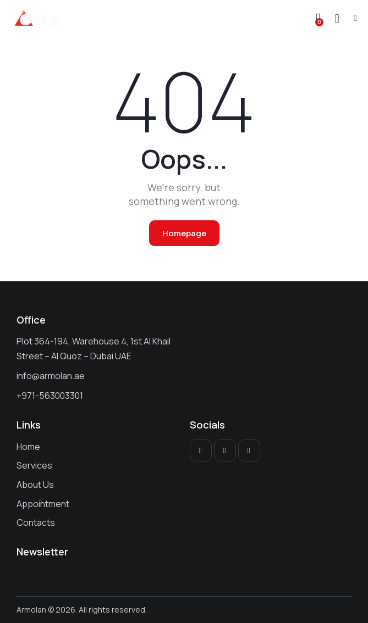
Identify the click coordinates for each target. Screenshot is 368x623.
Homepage (184, 233)
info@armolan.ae (51, 376)
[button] (355, 17)
